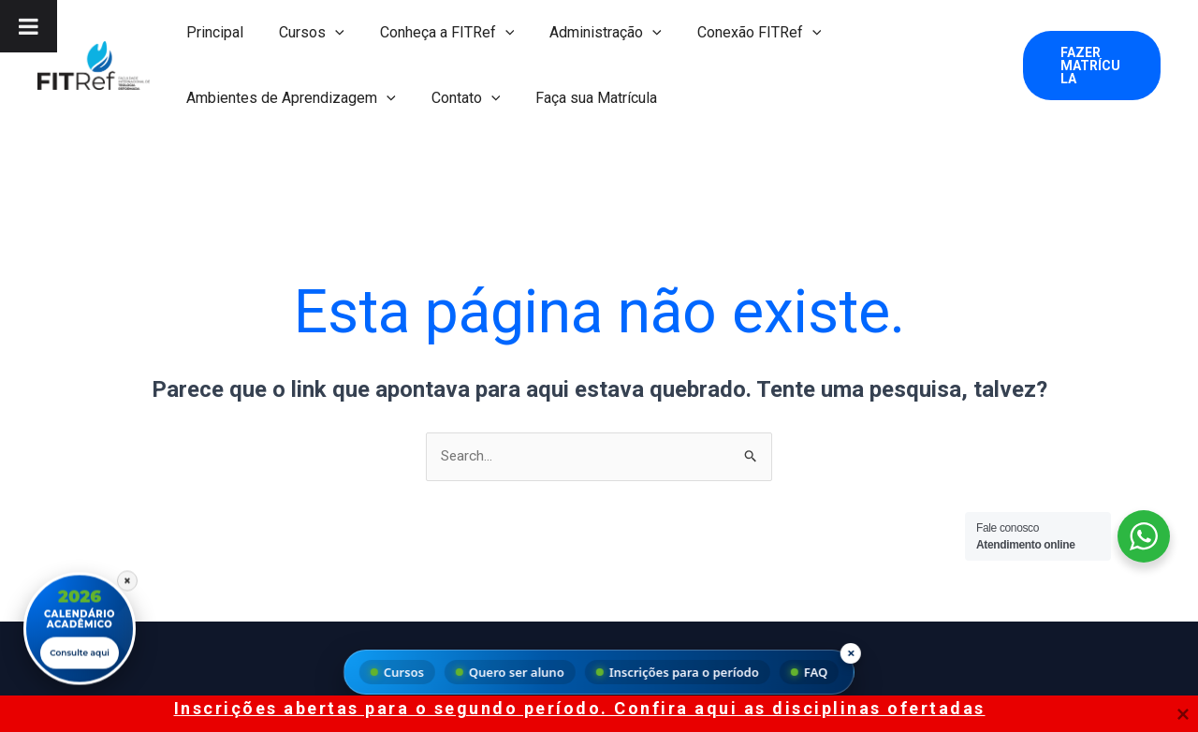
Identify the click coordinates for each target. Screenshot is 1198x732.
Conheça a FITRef (433, 33)
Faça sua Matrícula (582, 98)
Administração (586, 33)
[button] (326, 33)
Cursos (303, 33)
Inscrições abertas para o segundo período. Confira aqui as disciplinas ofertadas (580, 708)
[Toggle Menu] (28, 26)
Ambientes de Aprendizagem (288, 98)
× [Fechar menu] (851, 652)
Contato (457, 98)
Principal (212, 32)
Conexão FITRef (734, 33)
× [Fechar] (127, 575)
